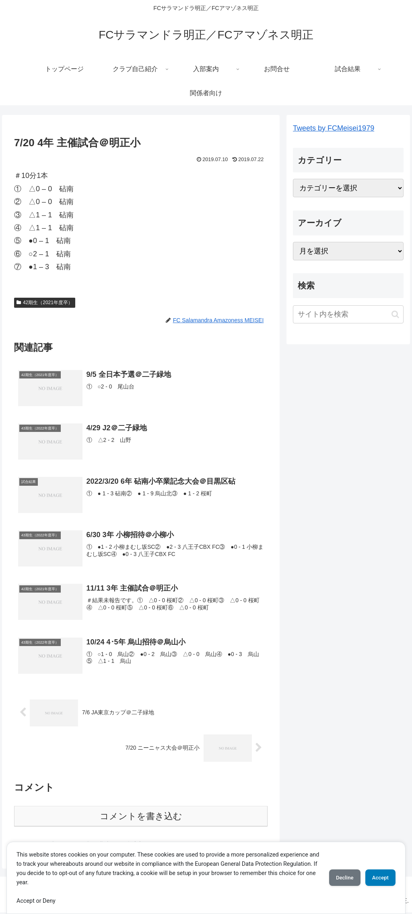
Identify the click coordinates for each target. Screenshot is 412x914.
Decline (334, 878)
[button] (395, 314)
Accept (377, 878)
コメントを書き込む (141, 817)
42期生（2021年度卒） (44, 302)
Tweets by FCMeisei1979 (333, 128)
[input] (348, 314)
